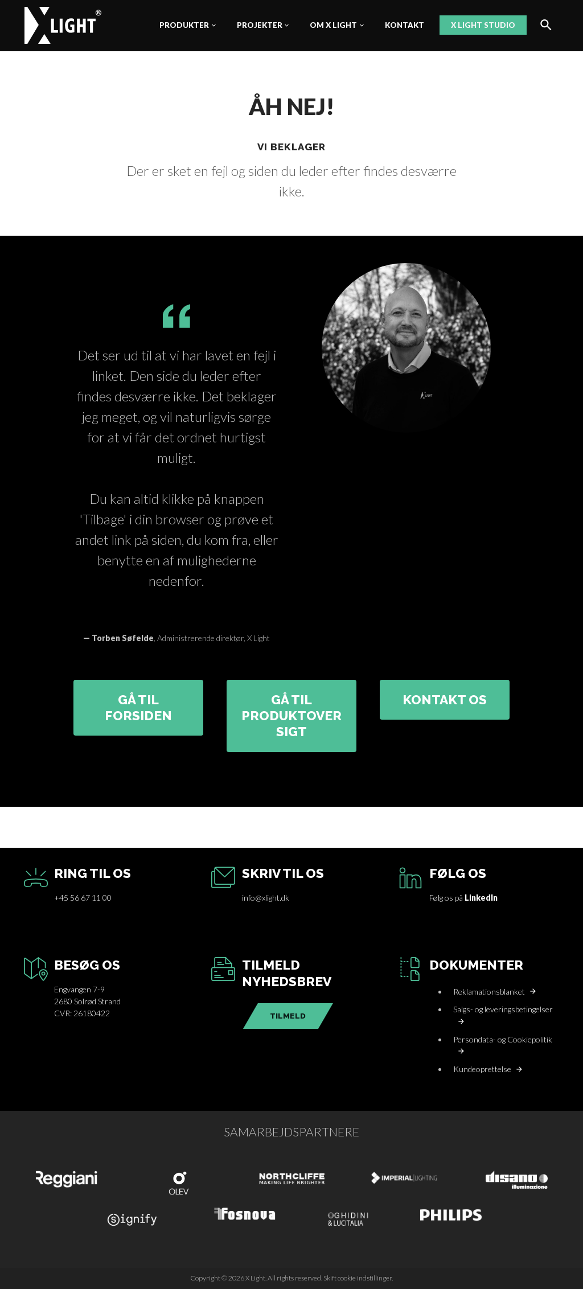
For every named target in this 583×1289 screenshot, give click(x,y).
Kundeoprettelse (482, 1069)
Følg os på (463, 897)
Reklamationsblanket (489, 991)
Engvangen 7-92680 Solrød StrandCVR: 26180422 (87, 1001)
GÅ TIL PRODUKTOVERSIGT (291, 716)
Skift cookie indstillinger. (358, 1278)
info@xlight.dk (265, 897)
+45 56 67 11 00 (83, 897)
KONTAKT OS (445, 699)
